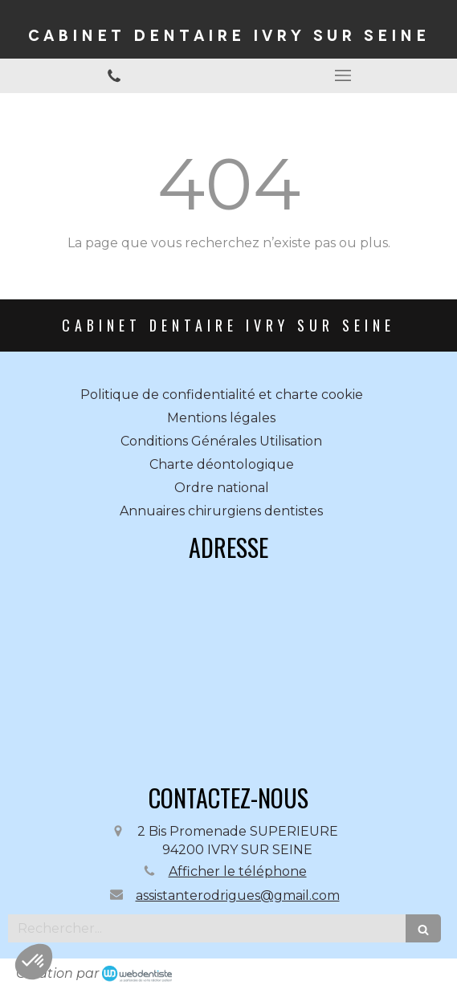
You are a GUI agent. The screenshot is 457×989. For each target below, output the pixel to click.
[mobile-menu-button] (343, 75)
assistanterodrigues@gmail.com (238, 895)
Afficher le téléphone (238, 871)
